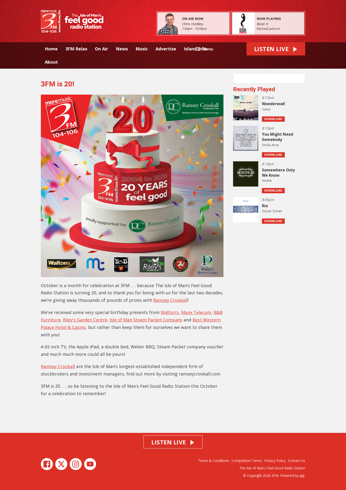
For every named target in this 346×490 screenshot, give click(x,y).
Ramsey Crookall (170, 300)
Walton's (170, 312)
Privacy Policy (274, 460)
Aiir (302, 475)
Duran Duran (272, 211)
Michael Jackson (268, 28)
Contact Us (296, 460)
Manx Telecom (196, 312)
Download (273, 119)
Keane (267, 180)
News (122, 49)
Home (51, 49)
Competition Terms (247, 460)
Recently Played (254, 89)
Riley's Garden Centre (85, 320)
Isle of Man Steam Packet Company (146, 320)
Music (142, 49)
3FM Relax (76, 49)
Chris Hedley (192, 24)
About (51, 62)
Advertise (165, 49)
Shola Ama (270, 145)
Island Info (195, 49)
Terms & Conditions (213, 460)
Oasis (266, 109)
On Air (101, 49)
